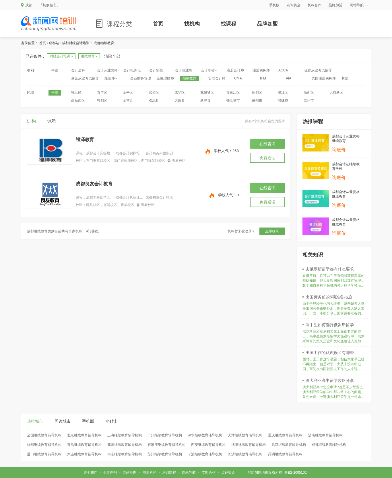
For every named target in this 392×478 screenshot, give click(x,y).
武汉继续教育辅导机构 (288, 445)
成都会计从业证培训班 (129, 197)
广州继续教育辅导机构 (165, 435)
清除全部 (112, 56)
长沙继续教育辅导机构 (245, 454)
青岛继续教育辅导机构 (84, 445)
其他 (344, 78)
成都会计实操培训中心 (100, 153)
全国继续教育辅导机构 (44, 435)
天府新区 (336, 92)
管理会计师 (217, 78)
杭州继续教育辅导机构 (44, 445)
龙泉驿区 (207, 92)
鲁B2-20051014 (296, 473)
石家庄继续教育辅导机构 (166, 445)
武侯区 (154, 92)
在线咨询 (267, 143)
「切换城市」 (49, 5)
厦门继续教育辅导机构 (44, 454)
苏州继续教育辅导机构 (165, 454)
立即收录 (272, 231)
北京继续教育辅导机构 (84, 435)
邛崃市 (283, 100)
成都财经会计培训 (76, 43)
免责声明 (110, 473)
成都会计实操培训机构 (129, 153)
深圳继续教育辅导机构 (205, 435)
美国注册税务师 (324, 78)
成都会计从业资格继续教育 (346, 138)
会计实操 (156, 70)
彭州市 (257, 100)
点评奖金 (293, 5)
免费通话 (267, 158)
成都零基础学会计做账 (100, 197)
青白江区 (233, 92)
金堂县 (128, 100)
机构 (31, 120)
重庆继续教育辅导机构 (285, 435)
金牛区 (128, 92)
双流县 (154, 100)
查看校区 (177, 161)
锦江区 (76, 92)
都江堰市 (233, 100)
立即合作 (209, 473)
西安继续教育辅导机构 (208, 445)
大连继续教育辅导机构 (84, 454)
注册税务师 (261, 70)
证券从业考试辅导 (318, 70)
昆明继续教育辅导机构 (285, 454)
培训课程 (169, 473)
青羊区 (102, 92)
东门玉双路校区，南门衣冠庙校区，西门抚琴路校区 (125, 161)
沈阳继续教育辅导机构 (248, 445)
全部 (54, 71)
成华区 (179, 92)
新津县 (205, 100)
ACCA (283, 70)
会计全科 (78, 70)
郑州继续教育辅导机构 (124, 445)
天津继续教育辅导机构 (245, 435)
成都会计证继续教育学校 (346, 166)
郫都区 (102, 100)
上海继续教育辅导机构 (124, 435)
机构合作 (314, 5)
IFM (263, 78)
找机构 (192, 24)
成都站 (54, 43)
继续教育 (89, 56)
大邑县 (179, 100)
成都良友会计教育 (94, 183)
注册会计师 (235, 70)
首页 (158, 24)
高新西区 (78, 100)
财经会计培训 (61, 56)
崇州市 (309, 100)
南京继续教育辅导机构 (124, 454)
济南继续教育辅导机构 (325, 435)
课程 (52, 120)
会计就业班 (183, 70)
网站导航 (359, 5)
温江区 (283, 92)
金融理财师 (165, 78)
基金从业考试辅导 (85, 78)
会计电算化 (132, 70)
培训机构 (149, 473)
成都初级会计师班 (159, 197)
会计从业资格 (107, 70)
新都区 (257, 92)
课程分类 (119, 24)
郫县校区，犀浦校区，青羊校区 (110, 205)
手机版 (274, 5)
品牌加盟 (335, 5)
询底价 (339, 149)
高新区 (309, 92)
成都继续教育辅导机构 (329, 445)
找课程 (228, 24)
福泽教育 (85, 139)
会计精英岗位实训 (159, 153)
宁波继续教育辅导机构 (205, 454)
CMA (238, 78)
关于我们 (90, 473)
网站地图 (130, 473)
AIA (288, 78)
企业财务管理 (140, 78)
